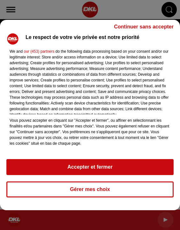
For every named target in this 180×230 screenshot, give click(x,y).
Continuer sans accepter (144, 26)
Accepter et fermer (89, 167)
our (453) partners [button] (39, 51)
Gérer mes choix (90, 189)
